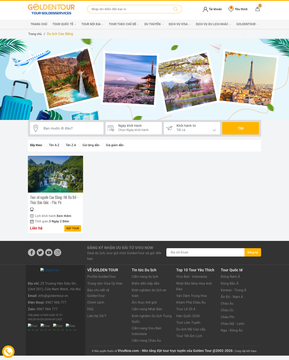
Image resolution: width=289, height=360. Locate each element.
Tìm (240, 128)
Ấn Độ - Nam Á (232, 297)
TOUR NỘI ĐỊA (92, 24)
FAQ (90, 309)
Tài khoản (212, 9)
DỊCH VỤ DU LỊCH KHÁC (213, 24)
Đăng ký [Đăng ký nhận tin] (253, 252)
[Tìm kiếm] (175, 9)
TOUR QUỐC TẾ (64, 24)
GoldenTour (248, 24)
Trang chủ (39, 24)
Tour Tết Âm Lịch (189, 336)
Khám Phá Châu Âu (191, 302)
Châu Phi (227, 317)
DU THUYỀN (154, 24)
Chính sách (95, 302)
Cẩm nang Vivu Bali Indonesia (146, 331)
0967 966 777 (55, 323)
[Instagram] (57, 252)
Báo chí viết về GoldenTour (98, 293)
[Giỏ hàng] (257, 9)
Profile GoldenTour (101, 277)
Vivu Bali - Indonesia (191, 277)
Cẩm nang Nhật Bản (147, 309)
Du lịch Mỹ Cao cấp (191, 329)
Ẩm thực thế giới (144, 302)
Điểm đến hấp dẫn (145, 283)
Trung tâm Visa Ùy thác (105, 283)
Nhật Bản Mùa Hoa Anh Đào (194, 286)
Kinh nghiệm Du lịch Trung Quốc (152, 319)
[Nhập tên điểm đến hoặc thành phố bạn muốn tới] (128, 9)
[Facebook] (31, 252)
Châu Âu (227, 303)
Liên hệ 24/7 (96, 316)
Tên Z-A (68, 145)
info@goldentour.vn (53, 317)
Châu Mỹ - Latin (232, 324)
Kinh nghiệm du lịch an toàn (149, 293)
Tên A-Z (52, 145)
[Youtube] (48, 252)
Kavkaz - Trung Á (233, 290)
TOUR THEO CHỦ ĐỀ (124, 24)
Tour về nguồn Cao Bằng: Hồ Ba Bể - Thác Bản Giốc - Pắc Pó (54, 199)
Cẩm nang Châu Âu (146, 341)
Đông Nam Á (230, 277)
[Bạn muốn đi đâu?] (71, 128)
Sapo (254, 351)
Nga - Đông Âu (232, 330)
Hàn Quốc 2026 (188, 316)
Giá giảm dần (113, 145)
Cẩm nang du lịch (145, 277)
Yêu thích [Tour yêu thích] (238, 9)
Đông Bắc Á (230, 283)
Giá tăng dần (89, 145)
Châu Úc (227, 310)
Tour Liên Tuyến (188, 323)
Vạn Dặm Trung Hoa (191, 296)
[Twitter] (40, 252)
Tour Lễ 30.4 (185, 309)
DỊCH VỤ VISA (180, 24)
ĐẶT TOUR (72, 228)
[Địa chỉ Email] (205, 252)
